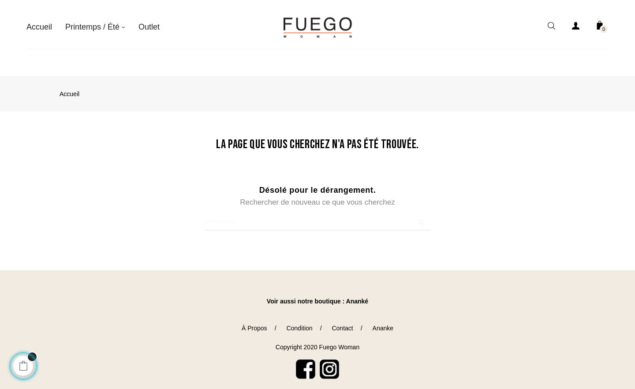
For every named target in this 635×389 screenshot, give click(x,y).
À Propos (254, 323)
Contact (342, 323)
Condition (299, 323)
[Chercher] (317, 217)
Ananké (357, 296)
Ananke (383, 323)
